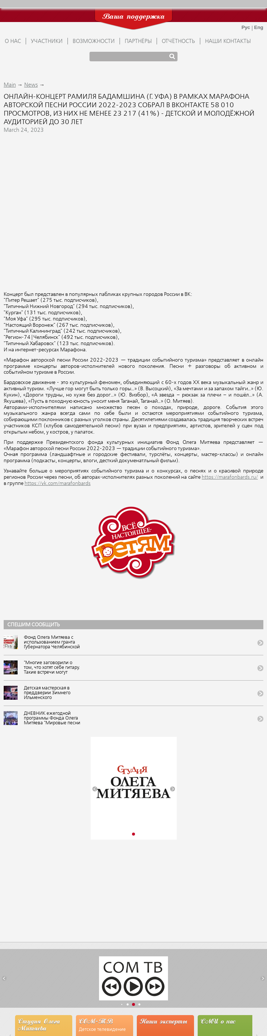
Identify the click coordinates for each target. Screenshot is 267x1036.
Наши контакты (228, 41)
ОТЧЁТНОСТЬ (178, 41)
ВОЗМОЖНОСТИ (94, 41)
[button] (94, 789)
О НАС (13, 41)
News (31, 85)
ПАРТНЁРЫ (138, 41)
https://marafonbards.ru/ (230, 477)
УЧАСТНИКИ (47, 41)
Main (10, 85)
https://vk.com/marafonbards (58, 483)
